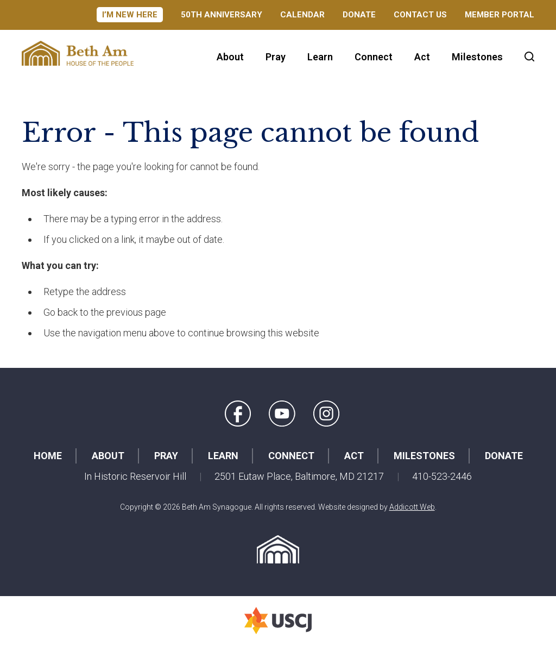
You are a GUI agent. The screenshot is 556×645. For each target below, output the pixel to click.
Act (422, 56)
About (230, 56)
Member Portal (499, 15)
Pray (276, 56)
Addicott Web (412, 507)
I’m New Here (129, 15)
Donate (359, 15)
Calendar (302, 15)
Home (48, 455)
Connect (374, 56)
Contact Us (420, 15)
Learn (320, 56)
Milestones (477, 56)
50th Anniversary (221, 15)
